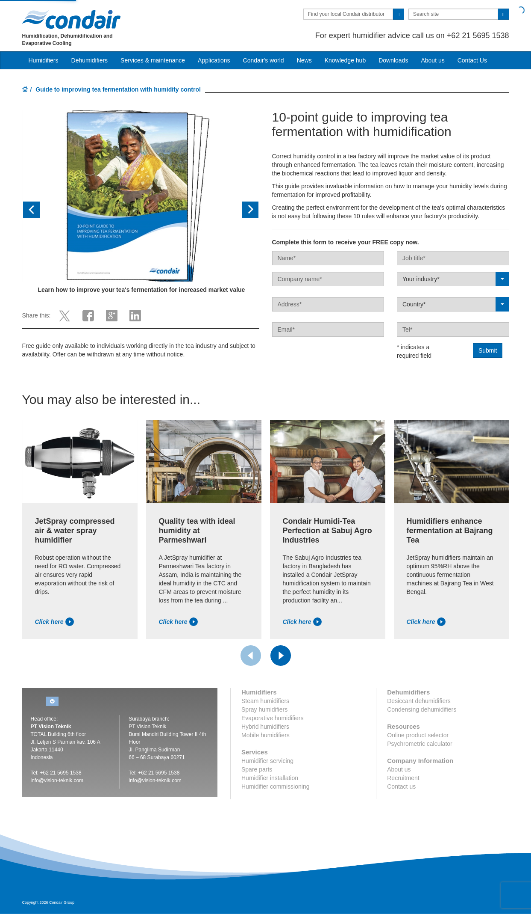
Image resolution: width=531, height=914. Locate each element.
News (304, 60)
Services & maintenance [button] (152, 60)
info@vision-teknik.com (57, 780)
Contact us (401, 786)
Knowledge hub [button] (345, 60)
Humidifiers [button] (44, 60)
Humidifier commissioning (275, 786)
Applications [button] (214, 60)
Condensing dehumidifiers (421, 709)
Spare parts (256, 769)
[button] (40, 210)
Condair (71, 19)
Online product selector (418, 735)
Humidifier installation (269, 778)
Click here (54, 621)
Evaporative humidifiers (272, 718)
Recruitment (403, 778)
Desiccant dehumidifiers (419, 700)
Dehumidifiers (89, 60)
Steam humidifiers (265, 700)
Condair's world (263, 60)
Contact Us (472, 60)
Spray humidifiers (264, 709)
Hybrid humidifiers (265, 726)
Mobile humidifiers (265, 735)
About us (432, 60)
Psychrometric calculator (419, 743)
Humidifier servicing (267, 760)
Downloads (393, 60)
